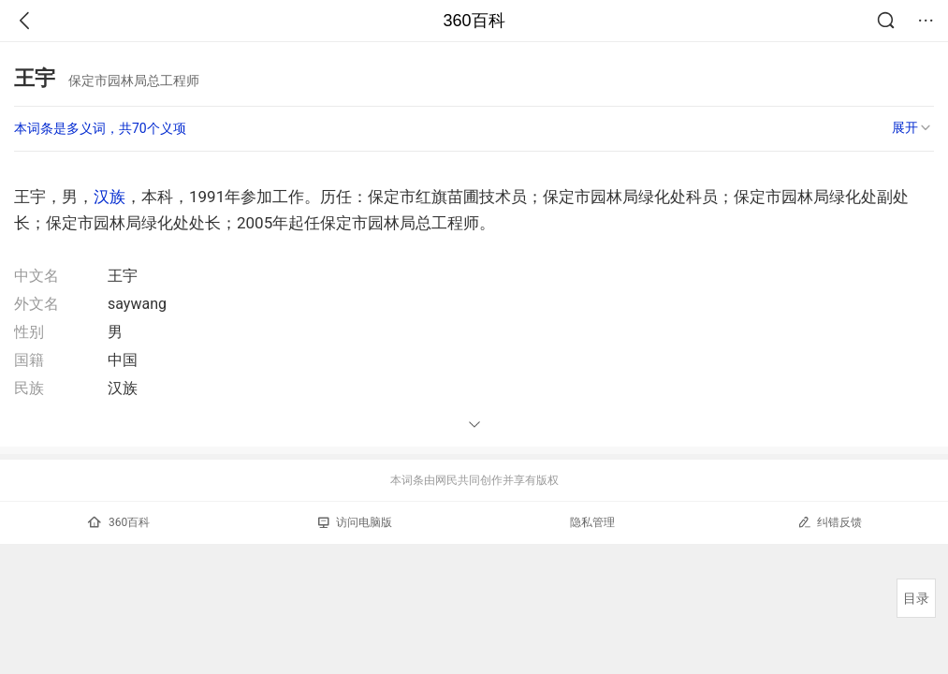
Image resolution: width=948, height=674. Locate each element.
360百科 (473, 20)
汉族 (109, 196)
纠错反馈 (829, 522)
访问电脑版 (355, 522)
